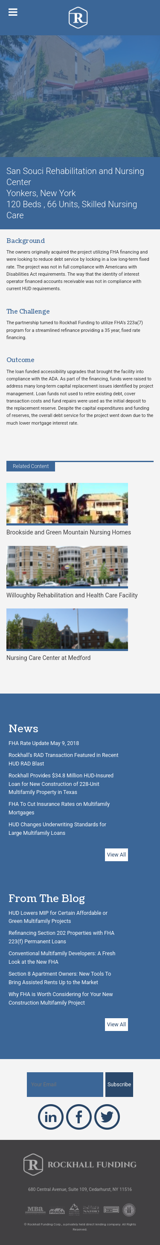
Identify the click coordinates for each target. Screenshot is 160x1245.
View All (116, 854)
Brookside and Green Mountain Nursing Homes (68, 509)
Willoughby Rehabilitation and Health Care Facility (72, 572)
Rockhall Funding (80, 18)
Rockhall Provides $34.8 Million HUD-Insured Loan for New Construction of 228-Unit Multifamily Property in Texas (61, 784)
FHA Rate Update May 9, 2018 (44, 743)
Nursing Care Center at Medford (67, 634)
